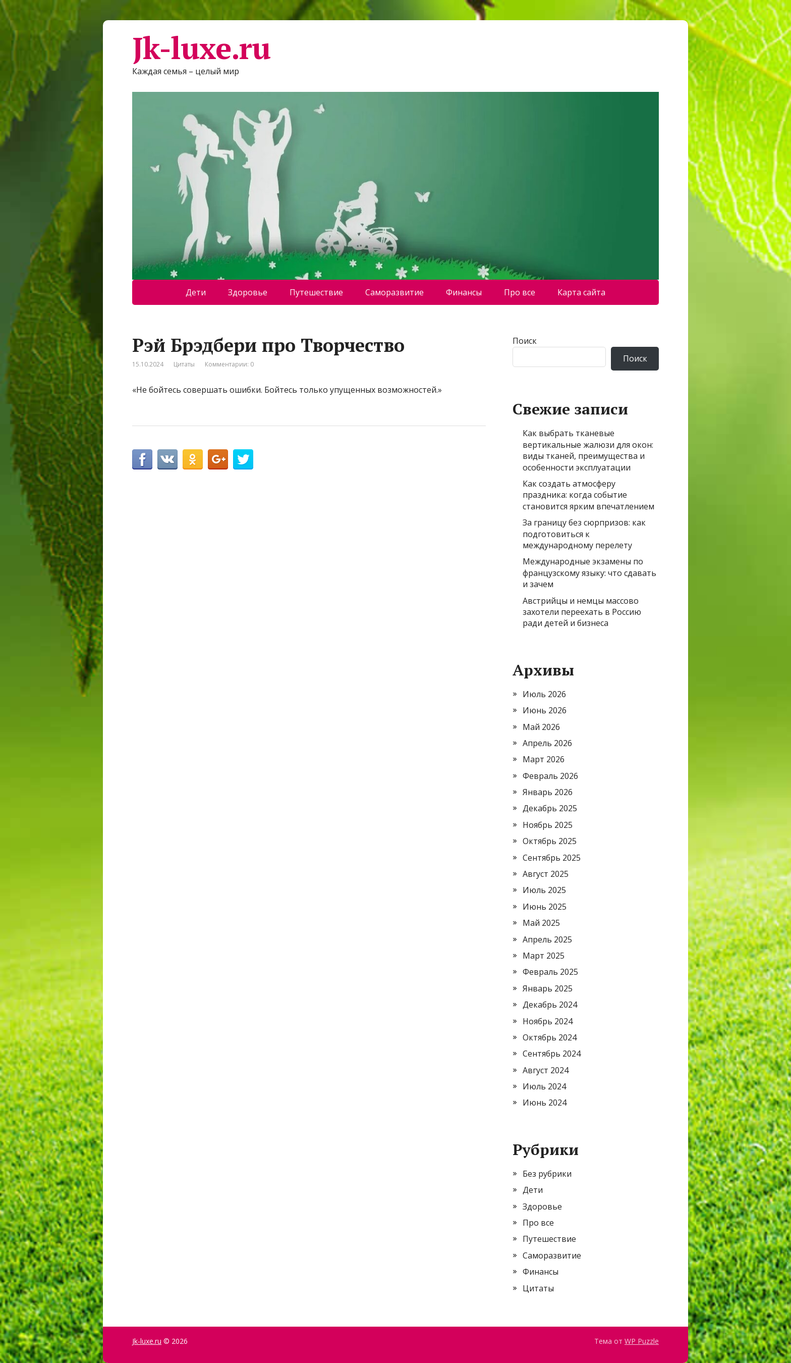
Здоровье (247, 292)
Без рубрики (547, 1173)
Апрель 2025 (547, 939)
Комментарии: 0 (229, 364)
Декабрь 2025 (550, 808)
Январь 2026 (548, 792)
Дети (196, 292)
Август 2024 (546, 1070)
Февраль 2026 (550, 775)
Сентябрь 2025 (552, 857)
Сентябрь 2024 (552, 1053)
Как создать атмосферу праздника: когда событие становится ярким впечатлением (588, 495)
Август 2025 (546, 873)
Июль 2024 (544, 1086)
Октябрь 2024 (550, 1037)
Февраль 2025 (550, 971)
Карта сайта (581, 292)
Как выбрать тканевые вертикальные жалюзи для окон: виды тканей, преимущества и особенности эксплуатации (588, 450)
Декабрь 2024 (550, 1004)
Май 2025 (541, 922)
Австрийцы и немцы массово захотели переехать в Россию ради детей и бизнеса (582, 612)
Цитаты (184, 364)
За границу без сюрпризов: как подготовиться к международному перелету (584, 534)
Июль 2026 (544, 694)
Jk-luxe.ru (201, 48)
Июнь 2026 (545, 710)
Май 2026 (541, 726)
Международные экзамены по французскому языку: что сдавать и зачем (589, 573)
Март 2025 (543, 955)
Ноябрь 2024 (548, 1021)
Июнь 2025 (545, 906)
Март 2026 (543, 759)
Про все (519, 292)
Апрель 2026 (547, 743)
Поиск (525, 340)
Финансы (464, 292)
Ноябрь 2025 (548, 824)
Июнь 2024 (545, 1102)
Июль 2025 (544, 890)
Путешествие (316, 292)
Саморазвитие (394, 292)
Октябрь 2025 (550, 841)
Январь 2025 (548, 988)
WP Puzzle (642, 1341)
